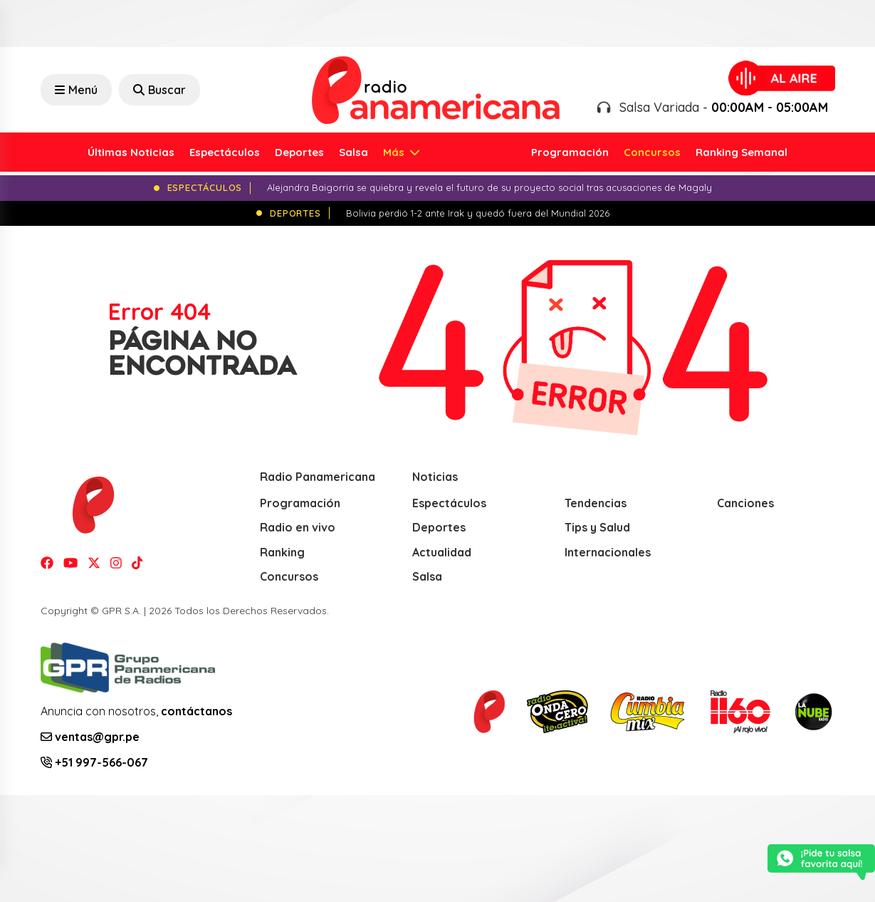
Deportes (299, 152)
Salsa (353, 152)
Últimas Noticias (131, 152)
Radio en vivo (297, 527)
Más (395, 152)
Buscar (159, 90)
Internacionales (608, 552)
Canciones (745, 503)
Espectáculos (224, 152)
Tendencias (596, 503)
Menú (76, 90)
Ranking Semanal (741, 152)
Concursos (652, 152)
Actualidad (441, 552)
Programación (570, 152)
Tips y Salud (597, 527)
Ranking (282, 552)
